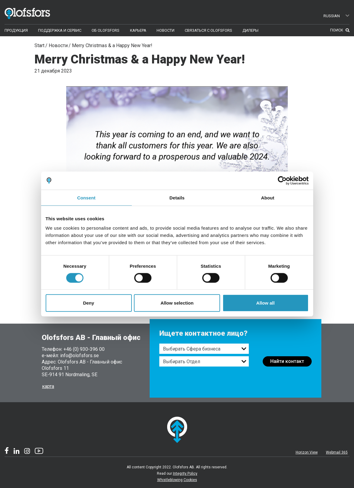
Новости (58, 45)
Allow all (265, 302)
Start (39, 45)
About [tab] (267, 197)
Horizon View (307, 452)
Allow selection (177, 302)
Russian (336, 16)
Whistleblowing (170, 480)
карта (48, 386)
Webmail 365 (337, 452)
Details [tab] (177, 197)
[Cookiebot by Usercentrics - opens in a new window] (282, 180)
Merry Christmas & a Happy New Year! (112, 45)
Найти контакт (287, 361)
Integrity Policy (185, 473)
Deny (88, 302)
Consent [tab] (86, 197)
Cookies (190, 480)
